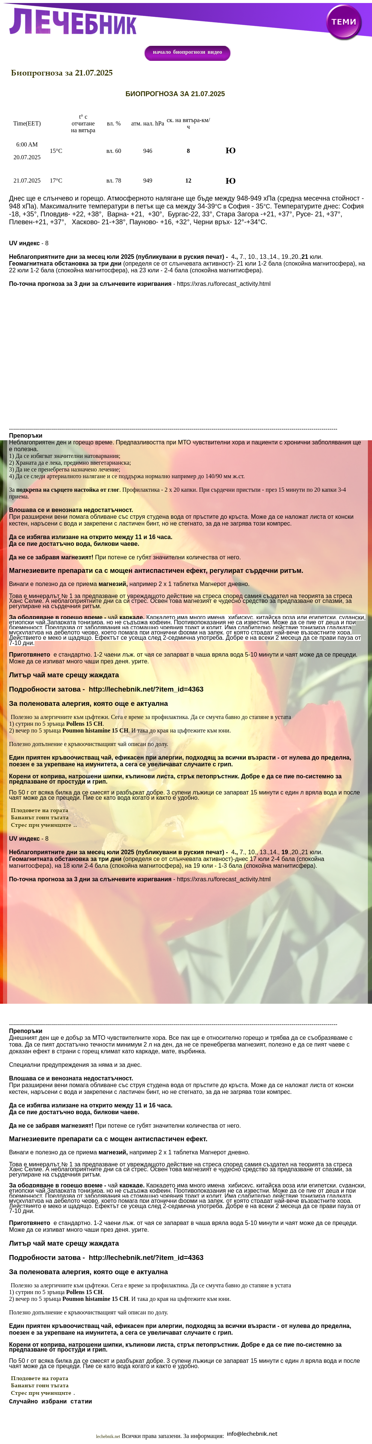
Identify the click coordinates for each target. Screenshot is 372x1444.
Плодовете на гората (39, 810)
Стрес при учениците (41, 824)
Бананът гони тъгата (40, 817)
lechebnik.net (108, 1438)
